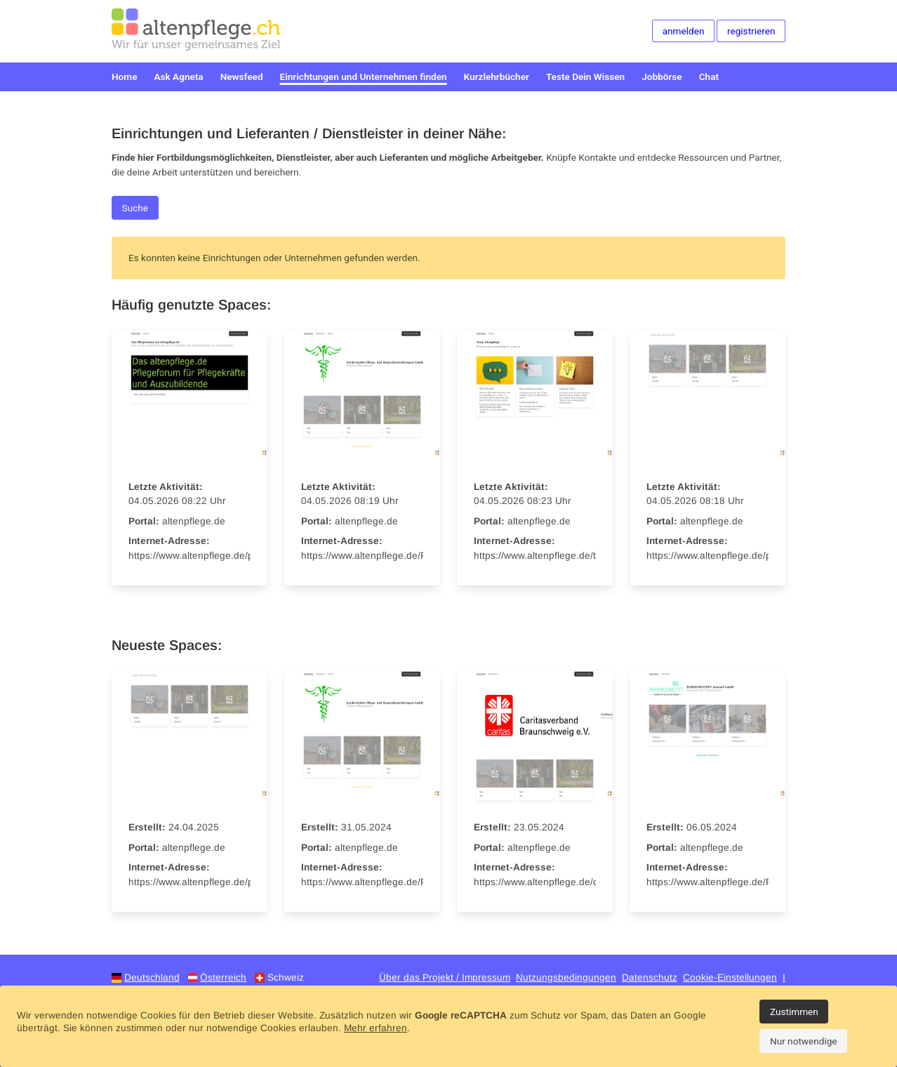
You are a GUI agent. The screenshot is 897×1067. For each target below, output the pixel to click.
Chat (709, 76)
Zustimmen (794, 1011)
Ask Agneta (178, 76)
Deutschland (152, 977)
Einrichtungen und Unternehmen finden (363, 76)
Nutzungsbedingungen (566, 977)
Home (124, 76)
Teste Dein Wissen (585, 76)
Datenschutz (649, 977)
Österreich (223, 977)
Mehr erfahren (375, 1028)
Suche (135, 207)
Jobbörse (662, 76)
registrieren (751, 31)
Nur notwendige (803, 1041)
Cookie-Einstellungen (730, 977)
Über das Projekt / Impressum (444, 977)
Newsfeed (241, 76)
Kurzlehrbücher (496, 76)
